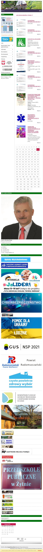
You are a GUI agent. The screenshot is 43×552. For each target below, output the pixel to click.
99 (20, 176)
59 (20, 164)
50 (17, 161)
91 (20, 174)
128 (24, 186)
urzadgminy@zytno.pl (9, 252)
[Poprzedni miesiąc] (1, 524)
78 (29, 169)
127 (21, 186)
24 (35, 151)
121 (24, 184)
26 (17, 154)
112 (17, 181)
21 (26, 151)
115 (28, 181)
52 (23, 161)
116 (31, 181)
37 (26, 156)
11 (20, 149)
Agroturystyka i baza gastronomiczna (5, 46)
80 (35, 169)
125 (38, 184)
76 (23, 169)
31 (32, 154)
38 (29, 156)
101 (27, 176)
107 (24, 179)
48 (35, 159)
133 (17, 189)
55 (32, 161)
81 (38, 169)
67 (20, 166)
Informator (3, 49)
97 (38, 174)
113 (21, 181)
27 (20, 154)
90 (17, 174)
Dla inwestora (4, 51)
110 (35, 179)
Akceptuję (39, 550)
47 (32, 159)
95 (32, 174)
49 (38, 159)
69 (26, 166)
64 (35, 164)
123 (31, 184)
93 (26, 174)
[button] (12, 37)
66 (17, 166)
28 (23, 154)
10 (17, 149)
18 (17, 151)
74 (17, 169)
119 (17, 184)
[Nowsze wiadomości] (17, 147)
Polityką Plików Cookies (31, 550)
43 (20, 159)
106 (21, 179)
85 (26, 171)
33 (38, 154)
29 (26, 154)
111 (38, 179)
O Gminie (3, 59)
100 (23, 176)
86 (29, 171)
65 (38, 164)
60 (23, 164)
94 (29, 174)
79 (32, 169)
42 (17, 159)
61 (26, 164)
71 (32, 166)
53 (26, 161)
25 (38, 151)
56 (35, 161)
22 (29, 151)
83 (20, 171)
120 (21, 184)
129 (28, 186)
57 (38, 161)
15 (32, 149)
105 (17, 179)
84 (23, 171)
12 (23, 149)
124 (35, 184)
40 (35, 156)
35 (20, 156)
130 (31, 186)
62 (29, 164)
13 (26, 149)
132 (38, 186)
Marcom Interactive (37, 548)
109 (31, 179)
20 (23, 151)
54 (29, 161)
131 (35, 186)
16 (35, 149)
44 (23, 159)
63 (32, 164)
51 (20, 161)
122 (28, 184)
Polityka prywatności (5, 72)
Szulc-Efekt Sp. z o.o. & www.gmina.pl (23, 548)
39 (32, 156)
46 (29, 159)
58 (17, 164)
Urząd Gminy (4, 56)
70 (29, 166)
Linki (2, 43)
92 (23, 174)
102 (30, 176)
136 (28, 189)
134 (21, 189)
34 (17, 156)
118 (38, 181)
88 (35, 171)
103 (34, 176)
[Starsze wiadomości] (31, 189)
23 (32, 151)
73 (38, 166)
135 (24, 189)
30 (29, 154)
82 (17, 171)
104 (37, 176)
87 (32, 171)
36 (23, 156)
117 (35, 181)
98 (17, 176)
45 (26, 159)
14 (29, 149)
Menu (3, 10)
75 (20, 169)
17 (38, 149)
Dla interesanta (4, 54)
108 (28, 179)
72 (35, 166)
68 (23, 166)
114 (24, 181)
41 (38, 156)
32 (35, 154)
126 (17, 186)
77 (26, 169)
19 (20, 151)
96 (35, 174)
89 (38, 171)
